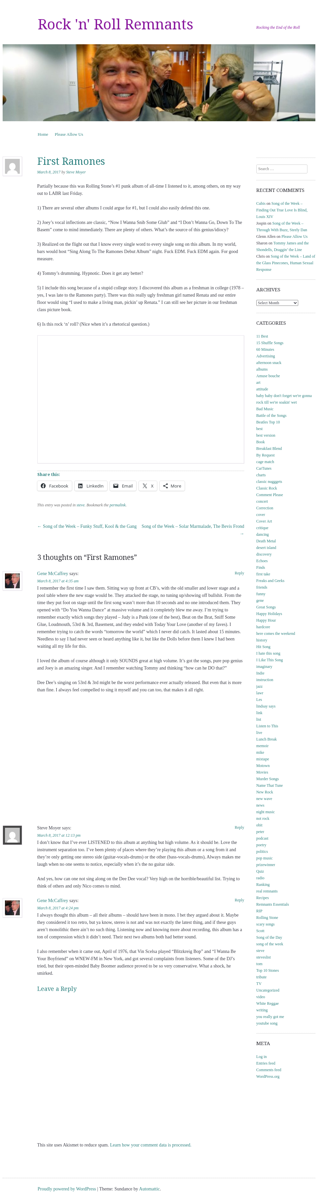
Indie (260, 673)
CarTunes (263, 468)
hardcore (263, 627)
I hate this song (268, 653)
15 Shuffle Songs (269, 343)
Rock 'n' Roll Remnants (115, 24)
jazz (259, 686)
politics (262, 851)
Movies (262, 772)
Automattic (149, 1188)
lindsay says (265, 706)
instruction (264, 679)
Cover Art (264, 521)
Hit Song (263, 646)
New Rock (264, 792)
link (259, 712)
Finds (260, 567)
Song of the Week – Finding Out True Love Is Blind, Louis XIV (281, 210)
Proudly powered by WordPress (67, 1188)
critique (262, 528)
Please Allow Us (69, 134)
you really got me (270, 1016)
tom (259, 964)
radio (260, 878)
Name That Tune (269, 785)
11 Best (262, 336)
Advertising (265, 356)
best (259, 428)
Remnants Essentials (272, 904)
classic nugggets (269, 481)
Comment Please (269, 494)
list (258, 719)
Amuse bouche (268, 376)
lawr (259, 693)
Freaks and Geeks (270, 580)
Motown (263, 765)
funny (261, 594)
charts (261, 475)
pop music (264, 858)
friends (261, 587)
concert (262, 501)
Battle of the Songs (271, 415)
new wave (264, 798)
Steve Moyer (76, 172)
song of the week (269, 944)
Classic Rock (266, 488)
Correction (264, 508)
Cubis (261, 203)
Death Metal (266, 541)
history (261, 640)
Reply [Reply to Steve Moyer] (239, 827)
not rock (263, 818)
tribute (261, 977)
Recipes (262, 897)
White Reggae (267, 1003)
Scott (260, 930)
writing (262, 1010)
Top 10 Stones (267, 970)
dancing (262, 534)
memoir (262, 746)
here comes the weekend (275, 633)
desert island (266, 547)
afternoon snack (268, 362)
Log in (261, 1056)
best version (265, 435)
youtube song (266, 1023)
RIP (259, 911)
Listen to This (267, 726)
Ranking (263, 884)
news (260, 805)
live (259, 732)
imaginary (264, 666)
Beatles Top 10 (268, 422)
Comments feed (268, 1070)
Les (259, 699)
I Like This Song (269, 660)
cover (260, 514)
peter (260, 831)
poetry (261, 845)
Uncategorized (267, 990)
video (260, 997)
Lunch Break (266, 739)
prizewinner (265, 864)
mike (260, 752)
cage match (265, 461)
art (258, 382)
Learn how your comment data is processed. (150, 1145)
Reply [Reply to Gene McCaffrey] (239, 573)
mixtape (262, 759)
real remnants (267, 891)
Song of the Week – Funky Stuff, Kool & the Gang (87, 526)
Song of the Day (269, 937)
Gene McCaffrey (52, 573)
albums (262, 369)
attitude (262, 389)
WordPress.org (267, 1076)
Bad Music (264, 409)
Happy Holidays (269, 613)
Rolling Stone (267, 917)
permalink (118, 505)
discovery (264, 554)
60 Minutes (265, 349)
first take (263, 574)
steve (80, 505)
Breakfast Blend (269, 448)
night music (265, 812)
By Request (265, 455)
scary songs (265, 924)
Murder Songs (267, 779)
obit (259, 825)
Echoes (262, 561)
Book (260, 442)
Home (43, 134)
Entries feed (265, 1063)
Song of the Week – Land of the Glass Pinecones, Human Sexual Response (285, 263)
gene (260, 600)
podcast (262, 838)
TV (259, 983)
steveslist (263, 957)
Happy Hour (266, 620)
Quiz (260, 871)
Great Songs (266, 607)
